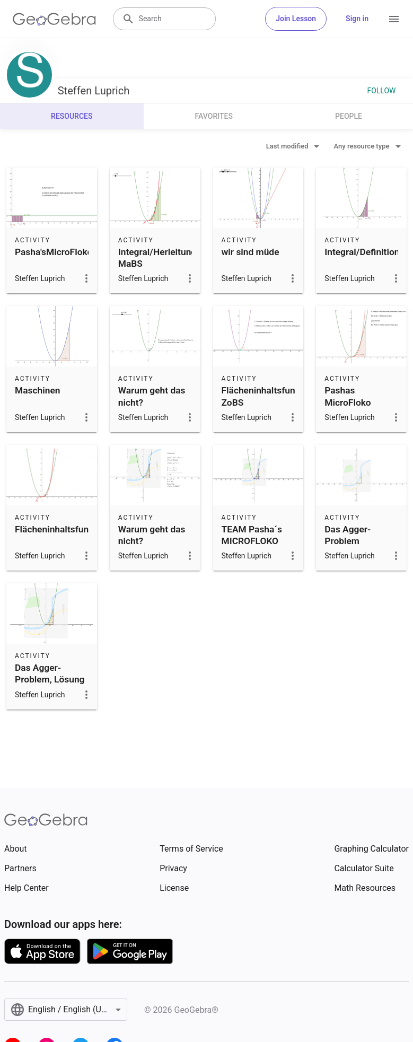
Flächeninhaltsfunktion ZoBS (269, 396)
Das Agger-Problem (347, 535)
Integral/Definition (361, 252)
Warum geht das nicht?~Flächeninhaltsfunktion (168, 402)
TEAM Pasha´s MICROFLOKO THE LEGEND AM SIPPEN (257, 547)
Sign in (357, 18)
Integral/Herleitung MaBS (157, 258)
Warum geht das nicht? (152, 535)
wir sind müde (250, 252)
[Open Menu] (394, 19)
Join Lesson (296, 18)
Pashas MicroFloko (347, 396)
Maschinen (37, 390)
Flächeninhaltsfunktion (62, 529)
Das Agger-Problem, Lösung (49, 673)
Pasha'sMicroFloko (53, 252)
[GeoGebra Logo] (54, 19)
